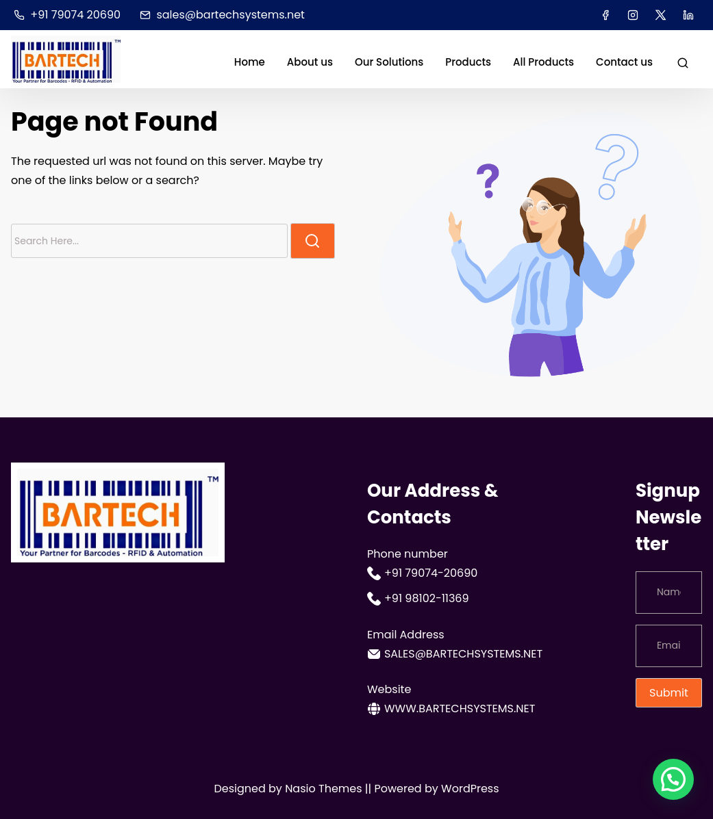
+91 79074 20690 (67, 15)
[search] (683, 62)
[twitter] (661, 15)
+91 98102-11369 (418, 598)
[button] (673, 779)
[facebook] (605, 15)
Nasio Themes (325, 788)
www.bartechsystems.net (451, 708)
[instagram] (633, 15)
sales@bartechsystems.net (222, 15)
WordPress (470, 788)
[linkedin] (688, 15)
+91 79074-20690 (422, 573)
